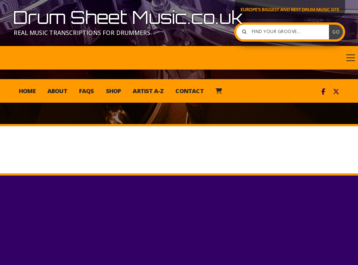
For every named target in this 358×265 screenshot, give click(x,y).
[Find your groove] (284, 32)
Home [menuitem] (27, 91)
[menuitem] (219, 91)
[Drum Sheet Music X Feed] (336, 91)
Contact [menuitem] (189, 91)
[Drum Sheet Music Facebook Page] (323, 91)
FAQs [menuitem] (86, 91)
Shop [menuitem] (113, 91)
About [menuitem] (57, 91)
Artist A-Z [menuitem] (148, 91)
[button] (179, 58)
